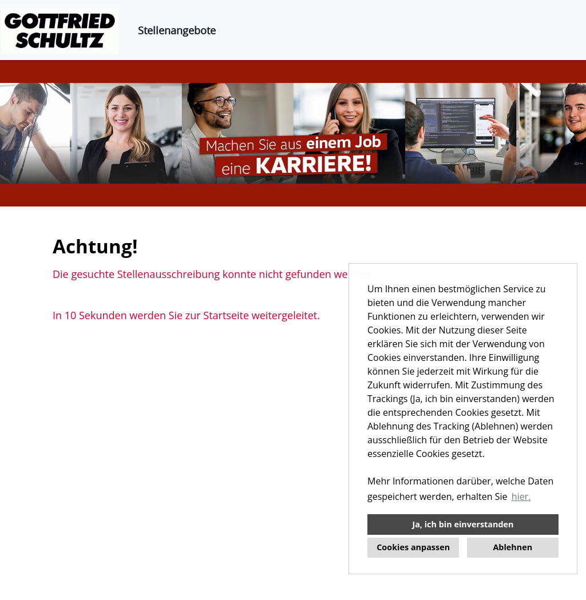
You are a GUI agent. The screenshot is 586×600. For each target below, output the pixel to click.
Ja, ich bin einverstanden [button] (462, 524)
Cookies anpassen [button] (413, 547)
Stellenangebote (177, 30)
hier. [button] (521, 496)
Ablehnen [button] (512, 547)
